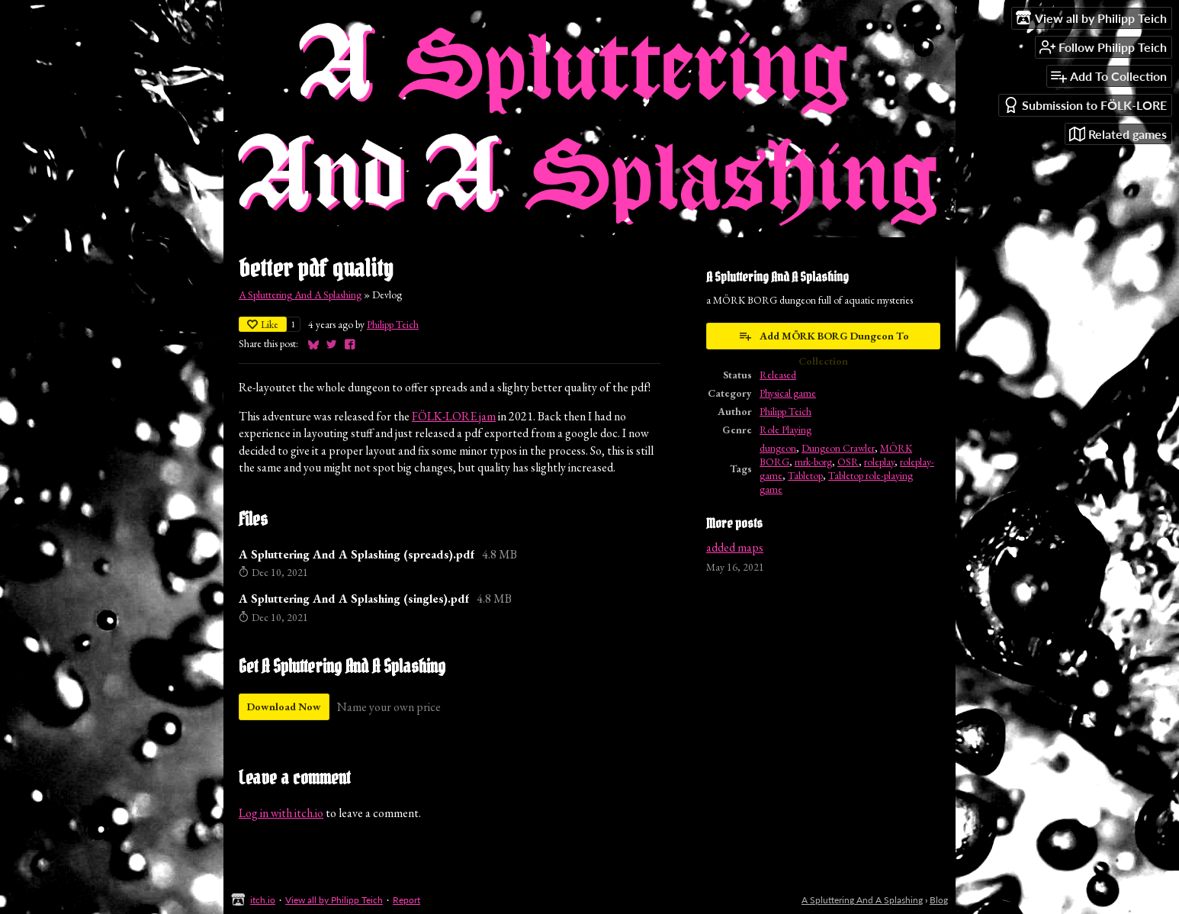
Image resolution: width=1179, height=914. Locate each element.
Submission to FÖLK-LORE (1085, 105)
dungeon (778, 448)
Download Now (284, 706)
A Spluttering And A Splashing (300, 294)
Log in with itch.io (281, 813)
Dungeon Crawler (838, 448)
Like (262, 324)
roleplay (879, 461)
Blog (939, 900)
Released (778, 374)
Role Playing (785, 429)
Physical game (788, 393)
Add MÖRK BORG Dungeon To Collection (823, 339)
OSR (848, 461)
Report (406, 900)
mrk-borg (813, 461)
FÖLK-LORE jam (454, 416)
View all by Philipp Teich (334, 900)
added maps (734, 547)
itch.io (262, 900)
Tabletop (805, 475)
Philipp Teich (393, 324)
